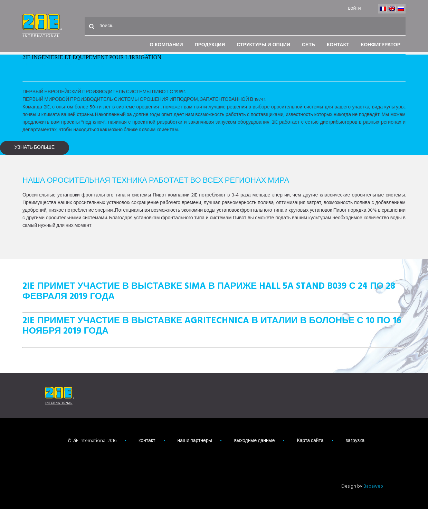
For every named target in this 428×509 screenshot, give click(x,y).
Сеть (308, 45)
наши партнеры (195, 441)
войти (354, 8)
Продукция (210, 45)
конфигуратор (380, 45)
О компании (166, 45)
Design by (362, 486)
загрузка (355, 441)
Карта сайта (310, 441)
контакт (338, 45)
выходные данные (254, 441)
